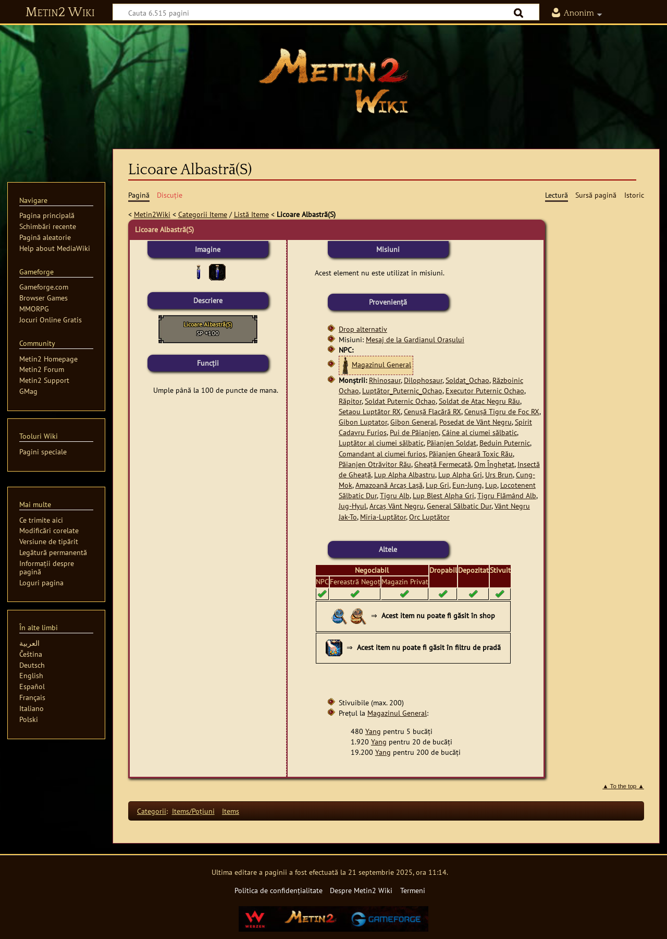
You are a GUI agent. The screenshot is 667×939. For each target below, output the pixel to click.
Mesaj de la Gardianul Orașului (415, 339)
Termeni (412, 890)
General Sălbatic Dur (459, 506)
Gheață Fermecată (442, 464)
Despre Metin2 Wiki (361, 890)
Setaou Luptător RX (370, 411)
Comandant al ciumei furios (382, 454)
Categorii (151, 811)
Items (230, 811)
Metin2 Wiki (60, 12)
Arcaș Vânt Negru (396, 506)
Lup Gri (437, 485)
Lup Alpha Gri (460, 474)
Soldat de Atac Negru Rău (479, 401)
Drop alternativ (363, 329)
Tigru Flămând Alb (506, 495)
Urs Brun (499, 474)
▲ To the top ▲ (623, 786)
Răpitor (350, 401)
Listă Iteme (251, 214)
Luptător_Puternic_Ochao (402, 390)
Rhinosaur (385, 380)
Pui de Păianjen (414, 432)
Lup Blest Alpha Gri (443, 495)
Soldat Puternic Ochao (400, 401)
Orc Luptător (429, 517)
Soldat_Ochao (467, 380)
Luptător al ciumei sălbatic (381, 443)
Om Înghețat (494, 464)
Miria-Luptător (383, 517)
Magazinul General (381, 364)
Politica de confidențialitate (278, 890)
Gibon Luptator (363, 422)
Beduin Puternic (504, 443)
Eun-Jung (467, 485)
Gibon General (413, 422)
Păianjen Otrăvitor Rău (375, 464)
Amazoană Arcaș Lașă (389, 485)
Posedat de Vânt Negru (475, 422)
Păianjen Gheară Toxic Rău (471, 454)
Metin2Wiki (152, 214)
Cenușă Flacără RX (432, 411)
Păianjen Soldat (451, 443)
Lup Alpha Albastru (404, 474)
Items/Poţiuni (193, 811)
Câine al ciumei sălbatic (479, 432)
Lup (491, 485)
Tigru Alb (395, 495)
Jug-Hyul (352, 506)
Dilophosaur (423, 380)
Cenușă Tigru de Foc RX (501, 411)
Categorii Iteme (202, 214)
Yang (373, 731)
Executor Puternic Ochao (485, 390)
